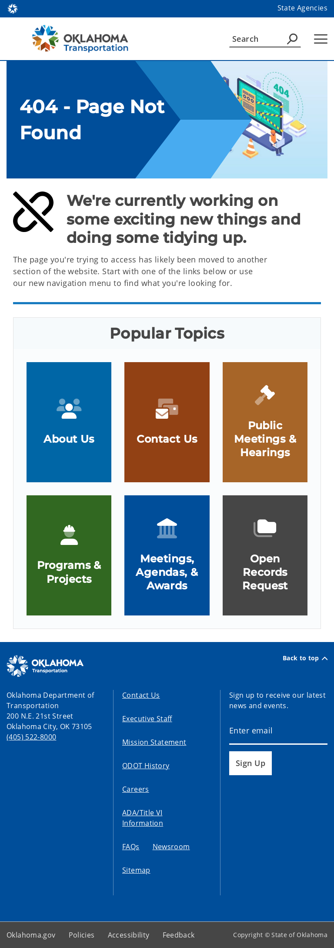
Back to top (305, 658)
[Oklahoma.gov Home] (13, 8)
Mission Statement (154, 742)
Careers (135, 789)
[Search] (265, 38)
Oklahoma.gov (31, 935)
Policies (82, 935)
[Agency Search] (292, 38)
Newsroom (171, 846)
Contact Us (141, 695)
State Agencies (302, 8)
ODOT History (146, 765)
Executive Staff (147, 718)
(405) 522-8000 (31, 737)
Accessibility (129, 935)
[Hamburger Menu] (320, 39)
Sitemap (136, 870)
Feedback (179, 935)
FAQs (131, 846)
